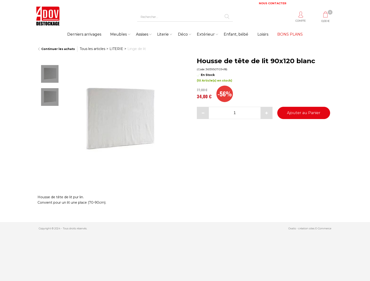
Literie (163, 34)
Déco (183, 34)
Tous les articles (92, 49)
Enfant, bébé (236, 34)
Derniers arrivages (84, 34)
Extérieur (206, 34)
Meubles (118, 34)
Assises (142, 34)
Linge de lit (136, 49)
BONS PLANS (290, 34)
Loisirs (262, 34)
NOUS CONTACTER (272, 3)
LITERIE (116, 49)
